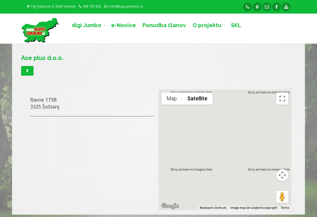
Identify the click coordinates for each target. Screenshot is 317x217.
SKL (236, 25)
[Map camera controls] (282, 175)
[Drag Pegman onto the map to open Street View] (282, 197)
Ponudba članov (164, 25)
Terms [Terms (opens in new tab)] (285, 207)
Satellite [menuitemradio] (197, 98)
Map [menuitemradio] (172, 98)
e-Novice (123, 25)
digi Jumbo (86, 25)
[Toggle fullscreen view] (282, 99)
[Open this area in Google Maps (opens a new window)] (170, 206)
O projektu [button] (207, 25)
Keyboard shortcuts (213, 207)
